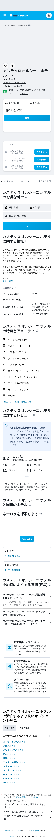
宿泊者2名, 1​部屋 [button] (14, 110)
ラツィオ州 (35, 831)
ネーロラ (13, 836)
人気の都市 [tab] (24, 728)
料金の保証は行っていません (27, 797)
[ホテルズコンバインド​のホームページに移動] (19, 15)
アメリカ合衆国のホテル (14, 762)
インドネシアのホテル (13, 750)
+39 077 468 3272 (12, 86)
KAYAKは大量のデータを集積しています (28, 811)
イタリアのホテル (11, 778)
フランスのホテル (11, 766)
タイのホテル (9, 782)
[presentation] (29, 25)
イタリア (17, 831)
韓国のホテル (9, 758)
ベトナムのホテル (11, 774)
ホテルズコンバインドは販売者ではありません (28, 806)
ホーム (8, 831)
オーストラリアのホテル (14, 742)
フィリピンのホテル (12, 770)
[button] (5, 15)
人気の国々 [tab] (9, 728)
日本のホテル (9, 754)
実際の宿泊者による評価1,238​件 (32, 92)
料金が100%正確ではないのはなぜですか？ (28, 817)
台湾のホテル (9, 746)
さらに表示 (8, 281)
